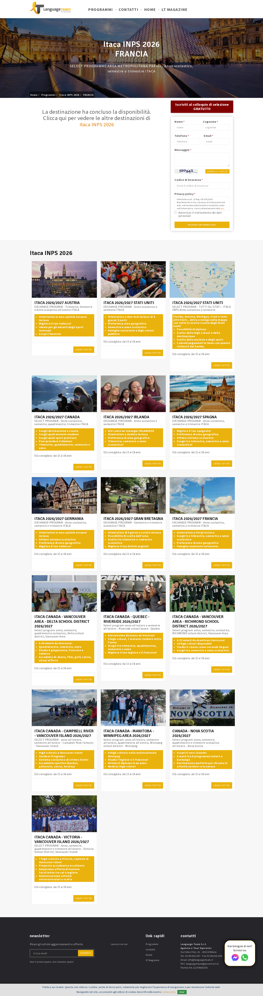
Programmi (100, 10)
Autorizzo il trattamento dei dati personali (200, 214)
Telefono (182, 136)
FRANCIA (88, 95)
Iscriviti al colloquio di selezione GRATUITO (202, 106)
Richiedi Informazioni (202, 225)
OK (182, 992)
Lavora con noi (119, 944)
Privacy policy (185, 194)
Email (208, 136)
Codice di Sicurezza (189, 180)
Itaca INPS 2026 (69, 95)
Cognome (210, 122)
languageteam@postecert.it (202, 964)
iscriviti (85, 953)
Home (150, 10)
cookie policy (168, 992)
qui (222, 209)
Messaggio (183, 150)
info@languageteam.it (200, 960)
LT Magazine (174, 10)
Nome (179, 122)
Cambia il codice (217, 172)
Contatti (128, 10)
